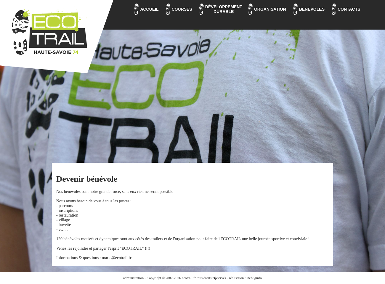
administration (133, 278)
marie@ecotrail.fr (116, 258)
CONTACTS (349, 9)
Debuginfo (254, 278)
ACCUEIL (149, 9)
